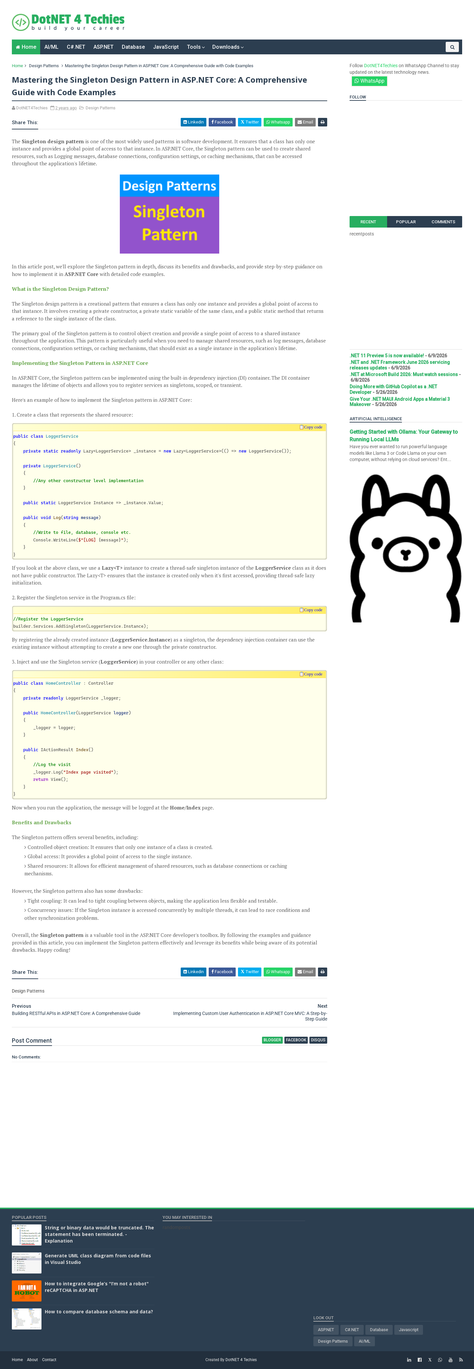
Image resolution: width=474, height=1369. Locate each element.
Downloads (226, 47)
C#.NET (76, 47)
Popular (406, 221)
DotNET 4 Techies (241, 1359)
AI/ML (51, 47)
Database (133, 47)
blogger (272, 1040)
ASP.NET (103, 47)
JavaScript (166, 47)
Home (29, 47)
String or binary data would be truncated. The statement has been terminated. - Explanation (99, 1234)
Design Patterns (44, 65)
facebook (296, 1040)
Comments (443, 221)
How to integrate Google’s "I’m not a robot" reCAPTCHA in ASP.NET (97, 1286)
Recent (368, 221)
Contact (49, 1359)
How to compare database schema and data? (99, 1311)
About (32, 1359)
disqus (318, 1040)
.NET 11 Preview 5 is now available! (387, 355)
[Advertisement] (258, 20)
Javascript (408, 1329)
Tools (194, 47)
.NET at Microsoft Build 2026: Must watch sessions (404, 374)
